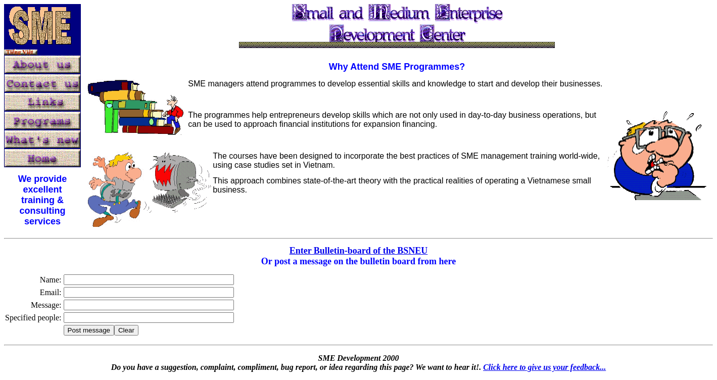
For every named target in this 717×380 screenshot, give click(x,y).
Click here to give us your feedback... (544, 367)
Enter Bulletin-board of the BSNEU (359, 251)
